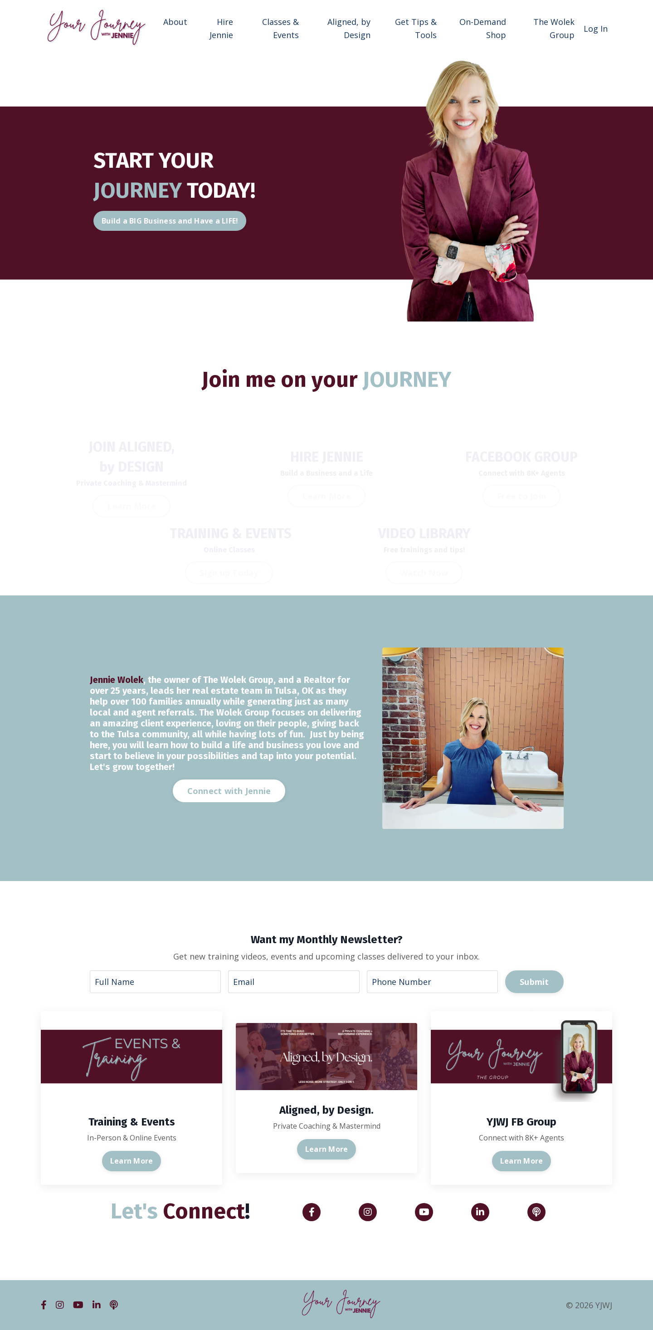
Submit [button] (534, 981)
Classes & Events (280, 28)
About (175, 21)
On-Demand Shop (482, 28)
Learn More (131, 1161)
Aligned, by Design (348, 28)
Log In (596, 28)
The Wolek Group (554, 28)
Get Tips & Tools (416, 28)
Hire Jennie (221, 28)
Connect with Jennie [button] (229, 790)
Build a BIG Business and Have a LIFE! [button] (187, 221)
